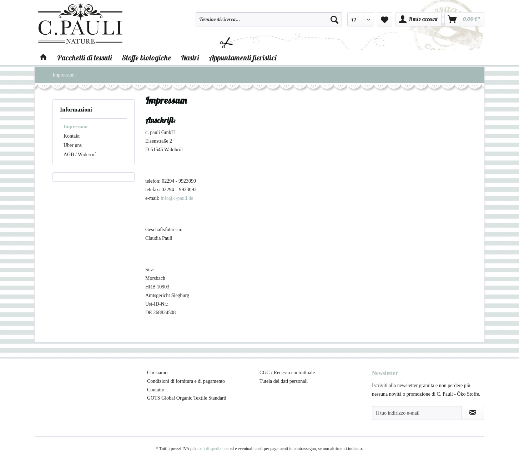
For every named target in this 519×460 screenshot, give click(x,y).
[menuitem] (269, 22)
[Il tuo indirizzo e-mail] (417, 413)
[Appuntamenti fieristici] (242, 57)
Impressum (75, 126)
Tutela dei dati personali (284, 381)
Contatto (155, 389)
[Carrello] (464, 19)
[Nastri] (190, 57)
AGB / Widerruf (80, 154)
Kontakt (72, 136)
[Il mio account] (418, 19)
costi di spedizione (212, 448)
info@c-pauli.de (177, 198)
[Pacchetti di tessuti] (84, 57)
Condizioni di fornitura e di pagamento (186, 381)
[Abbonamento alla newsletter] (473, 413)
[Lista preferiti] (384, 19)
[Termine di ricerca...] (269, 19)
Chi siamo (157, 372)
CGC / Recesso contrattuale (287, 372)
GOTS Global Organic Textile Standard (186, 398)
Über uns (73, 145)
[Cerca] (334, 19)
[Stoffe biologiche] (146, 57)
